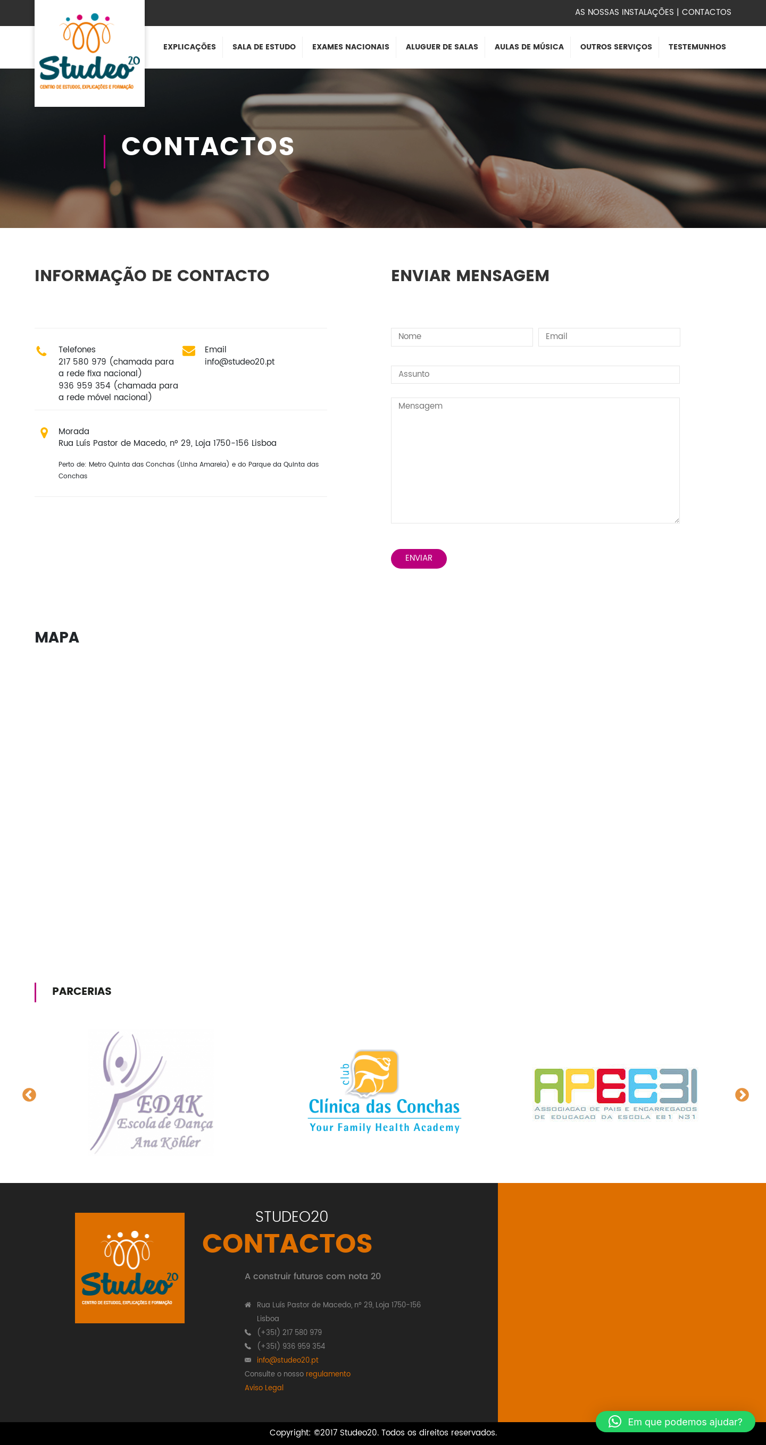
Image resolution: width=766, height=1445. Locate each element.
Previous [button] (26, 1092)
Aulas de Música (529, 47)
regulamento (328, 1374)
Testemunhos (697, 47)
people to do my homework (54, 949)
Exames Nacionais (350, 47)
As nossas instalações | (627, 12)
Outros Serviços (616, 47)
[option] (151, 1092)
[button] (675, 1421)
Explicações (189, 47)
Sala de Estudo (264, 47)
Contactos (706, 12)
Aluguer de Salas (442, 47)
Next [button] (739, 1092)
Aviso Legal (264, 1388)
